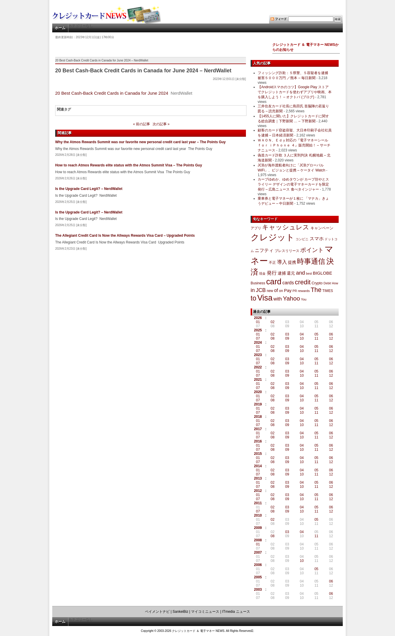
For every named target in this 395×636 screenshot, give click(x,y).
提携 (292, 262)
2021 (258, 380)
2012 (258, 491)
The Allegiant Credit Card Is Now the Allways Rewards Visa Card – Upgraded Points (125, 235)
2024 (258, 342)
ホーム (60, 28)
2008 (258, 540)
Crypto (317, 283)
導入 (282, 262)
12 (331, 338)
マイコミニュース (205, 612)
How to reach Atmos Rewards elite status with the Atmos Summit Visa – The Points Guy (128, 165)
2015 (258, 454)
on (281, 291)
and (300, 273)
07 (258, 338)
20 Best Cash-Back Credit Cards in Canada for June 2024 (111, 93)
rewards (304, 291)
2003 (258, 589)
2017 (258, 429)
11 (316, 338)
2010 (258, 515)
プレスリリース (287, 251)
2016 (258, 441)
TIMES (328, 291)
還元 (291, 273)
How (335, 283)
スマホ (317, 238)
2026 (258, 318)
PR (295, 291)
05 (316, 334)
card (273, 281)
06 (331, 334)
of (276, 290)
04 (302, 334)
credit (303, 282)
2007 (258, 552)
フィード (281, 19)
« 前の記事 (141, 124)
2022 (258, 367)
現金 (262, 273)
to (253, 298)
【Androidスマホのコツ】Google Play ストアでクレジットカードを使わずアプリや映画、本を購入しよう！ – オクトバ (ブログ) (295, 92)
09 (287, 338)
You (304, 299)
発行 (272, 273)
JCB (261, 290)
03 (287, 334)
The (316, 289)
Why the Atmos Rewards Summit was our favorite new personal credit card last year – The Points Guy (140, 142)
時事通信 (311, 261)
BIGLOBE (322, 273)
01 (258, 322)
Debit (327, 283)
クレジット (273, 237)
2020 (258, 392)
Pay (288, 290)
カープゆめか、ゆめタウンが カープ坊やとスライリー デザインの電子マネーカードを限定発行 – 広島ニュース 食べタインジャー (293, 184)
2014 (258, 466)
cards (288, 282)
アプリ (256, 228)
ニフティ (264, 250)
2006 (258, 565)
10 (302, 338)
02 (272, 322)
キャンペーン (321, 228)
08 (272, 338)
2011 (258, 503)
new (270, 291)
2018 (258, 417)
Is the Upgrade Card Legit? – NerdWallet (88, 189)
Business (258, 283)
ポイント (312, 250)
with (278, 298)
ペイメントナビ (157, 612)
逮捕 (282, 273)
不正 (272, 263)
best (309, 273)
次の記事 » (161, 124)
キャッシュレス (285, 227)
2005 (258, 577)
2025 (258, 330)
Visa (265, 297)
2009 (258, 528)
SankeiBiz (180, 612)
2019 (258, 404)
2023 (258, 355)
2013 (258, 478)
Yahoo (291, 298)
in (253, 290)
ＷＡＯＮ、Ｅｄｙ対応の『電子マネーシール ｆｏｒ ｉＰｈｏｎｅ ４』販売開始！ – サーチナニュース (294, 145)
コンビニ (302, 239)
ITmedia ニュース (236, 612)
